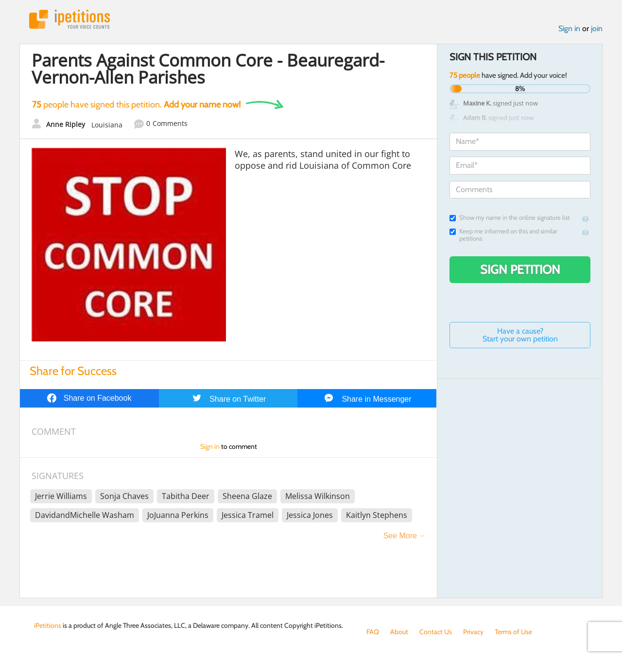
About (399, 631)
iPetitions (69, 19)
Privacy (473, 631)
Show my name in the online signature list (509, 217)
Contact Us (435, 631)
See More (400, 536)
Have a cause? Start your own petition (520, 334)
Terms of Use (513, 631)
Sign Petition (520, 269)
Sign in (569, 28)
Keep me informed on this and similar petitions (503, 235)
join (597, 28)
